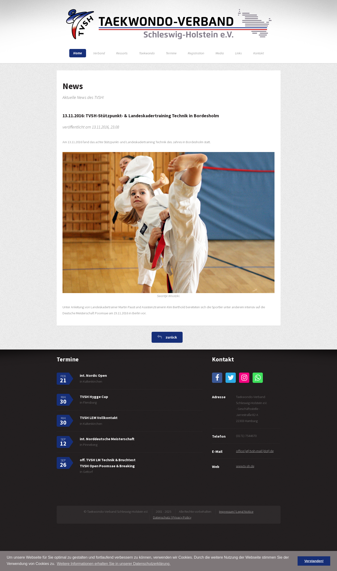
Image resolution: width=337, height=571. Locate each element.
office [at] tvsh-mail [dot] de (255, 451)
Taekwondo (147, 53)
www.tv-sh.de (245, 466)
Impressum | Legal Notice (236, 511)
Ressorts (122, 53)
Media (219, 53)
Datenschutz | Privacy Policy (172, 517)
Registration (196, 53)
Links (238, 53)
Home (77, 53)
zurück (171, 337)
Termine (171, 53)
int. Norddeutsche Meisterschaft (107, 438)
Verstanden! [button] (313, 561)
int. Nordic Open (93, 375)
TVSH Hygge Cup (94, 396)
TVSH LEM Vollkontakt (99, 417)
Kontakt (258, 53)
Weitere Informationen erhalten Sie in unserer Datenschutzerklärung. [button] (113, 564)
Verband (99, 53)
